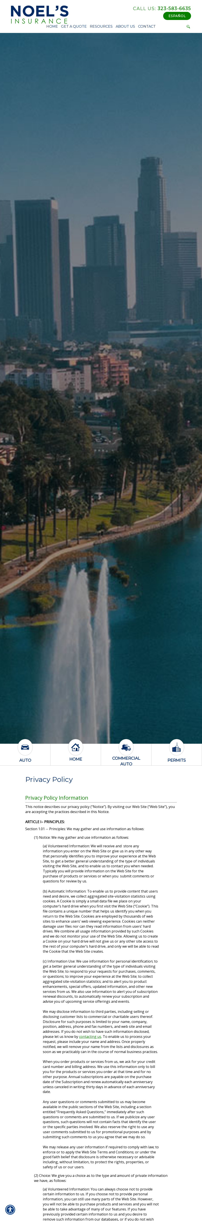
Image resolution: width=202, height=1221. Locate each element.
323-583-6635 (162, 8)
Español (177, 16)
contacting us (90, 1036)
